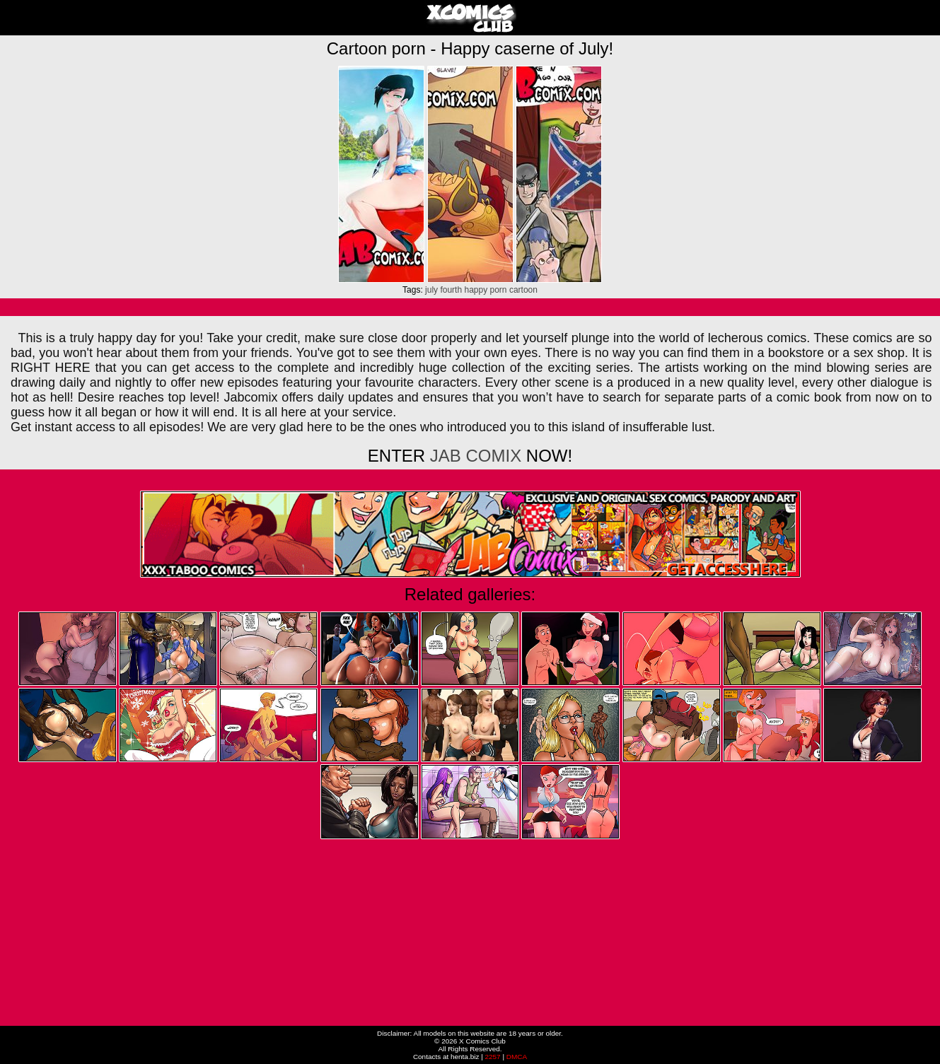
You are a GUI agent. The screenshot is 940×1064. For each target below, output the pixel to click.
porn (498, 290)
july (431, 290)
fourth (451, 290)
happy (475, 290)
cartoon (523, 290)
